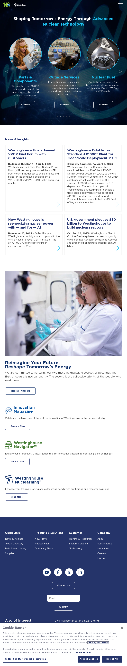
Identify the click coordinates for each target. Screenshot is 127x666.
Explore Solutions (78, 544)
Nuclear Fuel (42, 544)
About (100, 539)
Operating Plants (44, 549)
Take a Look (17, 462)
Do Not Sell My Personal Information (25, 659)
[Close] (121, 628)
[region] (63, 644)
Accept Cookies (89, 659)
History (101, 558)
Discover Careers (20, 391)
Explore (45, 105)
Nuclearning (75, 549)
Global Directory (14, 544)
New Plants (41, 539)
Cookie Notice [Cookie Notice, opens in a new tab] (82, 652)
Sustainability (104, 544)
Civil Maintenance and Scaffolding (77, 620)
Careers (101, 553)
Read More (16, 497)
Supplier (9, 553)
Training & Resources (80, 539)
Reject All (112, 659)
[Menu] (120, 4)
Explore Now (17, 426)
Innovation (103, 549)
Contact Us (63, 585)
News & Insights (17, 139)
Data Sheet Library (15, 549)
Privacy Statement (98, 643)
